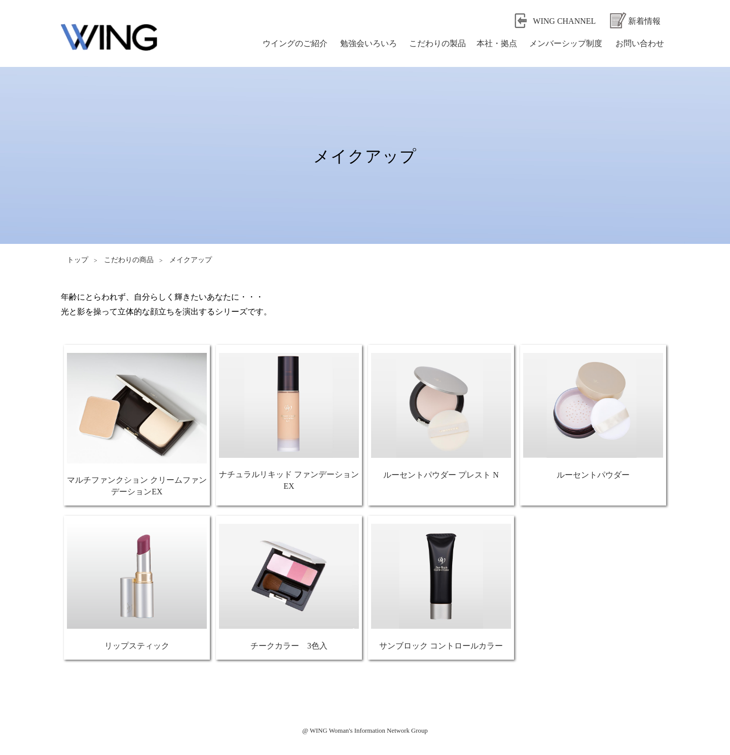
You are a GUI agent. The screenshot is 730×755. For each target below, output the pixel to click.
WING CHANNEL (564, 21)
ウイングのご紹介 (295, 43)
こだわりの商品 (129, 260)
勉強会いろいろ (368, 43)
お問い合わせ (639, 43)
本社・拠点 (497, 43)
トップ (77, 260)
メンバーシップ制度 (565, 43)
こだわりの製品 (437, 43)
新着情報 (644, 21)
